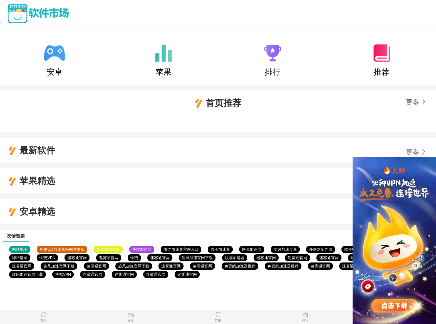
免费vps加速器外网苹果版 (62, 249)
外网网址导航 (320, 249)
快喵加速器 (234, 258)
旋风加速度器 (108, 249)
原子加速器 (220, 249)
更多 (412, 102)
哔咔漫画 (20, 258)
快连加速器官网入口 (181, 249)
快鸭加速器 (251, 249)
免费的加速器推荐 (240, 266)
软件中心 (352, 249)
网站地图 (20, 249)
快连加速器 (142, 249)
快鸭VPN (47, 258)
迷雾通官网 (77, 258)
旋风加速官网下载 (197, 258)
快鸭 (134, 258)
